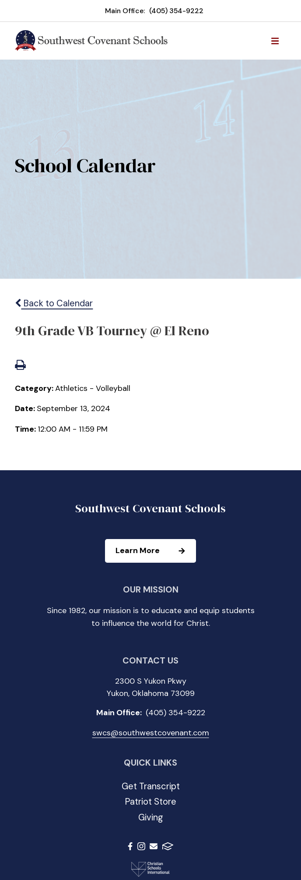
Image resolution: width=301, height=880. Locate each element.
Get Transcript (151, 786)
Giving (150, 817)
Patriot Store (150, 801)
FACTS (167, 846)
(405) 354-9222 (176, 10)
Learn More (155, 551)
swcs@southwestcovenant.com (150, 732)
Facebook (130, 846)
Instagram (141, 846)
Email (154, 846)
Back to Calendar (54, 303)
